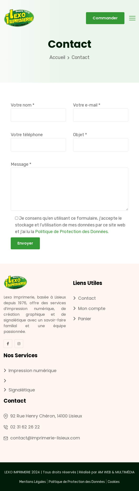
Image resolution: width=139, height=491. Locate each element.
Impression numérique (30, 371)
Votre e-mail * (100, 109)
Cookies (114, 482)
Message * (69, 187)
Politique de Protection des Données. (72, 231)
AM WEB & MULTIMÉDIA (116, 472)
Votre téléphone (38, 139)
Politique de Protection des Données (77, 482)
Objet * (100, 139)
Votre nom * (38, 109)
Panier (82, 319)
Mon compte (89, 308)
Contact (84, 298)
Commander (105, 18)
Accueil (57, 57)
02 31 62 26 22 (25, 427)
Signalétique (19, 390)
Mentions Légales (32, 482)
